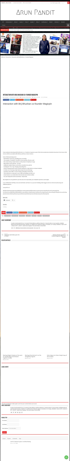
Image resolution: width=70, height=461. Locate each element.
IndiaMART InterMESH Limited (17, 160)
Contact (3, 25)
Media (50, 22)
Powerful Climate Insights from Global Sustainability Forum (21, 29)
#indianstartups (37, 193)
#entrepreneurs (31, 193)
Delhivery (19, 153)
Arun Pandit (7, 215)
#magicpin (11, 190)
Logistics (28, 215)
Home (3, 21)
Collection (56, 22)
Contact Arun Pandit (17, 2)
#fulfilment (13, 192)
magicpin (32, 152)
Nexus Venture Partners (28, 153)
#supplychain (56, 190)
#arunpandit (15, 190)
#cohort (51, 190)
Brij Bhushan (19, 152)
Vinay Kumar (56, 152)
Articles (15, 22)
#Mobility (18, 192)
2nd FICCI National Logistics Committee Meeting (20, 441)
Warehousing (46, 215)
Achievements (9, 22)
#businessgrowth (18, 193)
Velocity (42, 152)
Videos (37, 22)
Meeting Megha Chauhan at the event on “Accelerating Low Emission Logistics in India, (12, 357)
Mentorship (28, 97)
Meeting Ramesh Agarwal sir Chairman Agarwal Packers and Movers (58, 235)
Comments (15, 438)
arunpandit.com (6, 187)
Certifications (44, 22)
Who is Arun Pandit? (27, 2)
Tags (20, 438)
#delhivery (31, 190)
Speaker (32, 22)
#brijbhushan (6, 190)
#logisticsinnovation (60, 192)
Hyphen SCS (22, 215)
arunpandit (6, 97)
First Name (4, 420)
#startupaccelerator (48, 192)
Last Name (4, 424)
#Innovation (22, 192)
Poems (26, 22)
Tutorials (63, 22)
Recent (4, 438)
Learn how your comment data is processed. (27, 403)
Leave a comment (36, 97)
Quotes (21, 22)
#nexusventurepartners (39, 190)
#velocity (25, 190)
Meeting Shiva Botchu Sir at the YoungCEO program (33, 356)
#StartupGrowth (34, 192)
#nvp (45, 190)
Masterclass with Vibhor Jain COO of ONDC (12, 235)
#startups (12, 193)
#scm (4, 192)
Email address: (11, 428)
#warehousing (8, 192)
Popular (9, 438)
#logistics (48, 190)
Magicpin (34, 215)
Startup (39, 215)
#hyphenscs (20, 190)
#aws (28, 190)
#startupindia (46, 193)
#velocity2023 (25, 193)
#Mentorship (28, 192)
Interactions (8, 57)
